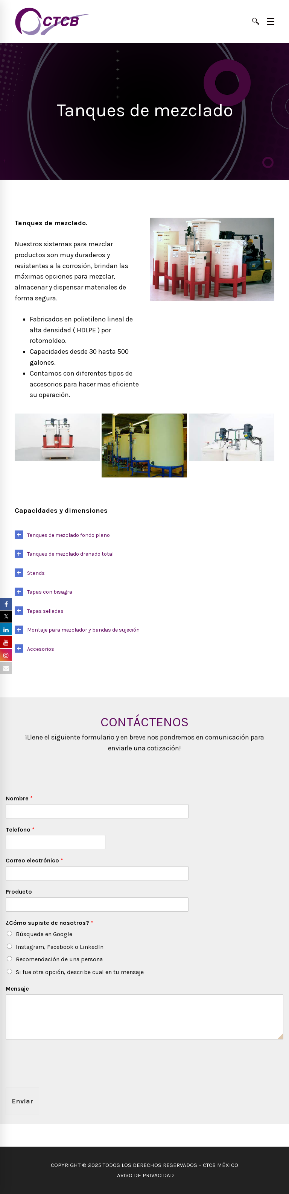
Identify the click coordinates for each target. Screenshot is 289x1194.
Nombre (19, 798)
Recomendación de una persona (59, 959)
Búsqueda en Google (44, 934)
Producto (19, 891)
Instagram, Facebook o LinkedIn (59, 946)
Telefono (20, 829)
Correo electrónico (34, 860)
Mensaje (17, 988)
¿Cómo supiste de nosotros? (49, 922)
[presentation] (63, 1075)
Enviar (22, 1101)
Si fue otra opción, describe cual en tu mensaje (80, 972)
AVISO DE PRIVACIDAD (145, 1175)
